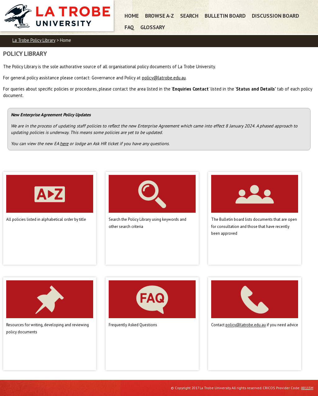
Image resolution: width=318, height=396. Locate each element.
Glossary (152, 27)
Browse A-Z (159, 15)
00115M (307, 387)
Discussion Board (275, 15)
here (64, 143)
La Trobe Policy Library (33, 40)
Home (132, 15)
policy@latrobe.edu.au (164, 78)
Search (189, 15)
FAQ (129, 27)
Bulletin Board (225, 15)
